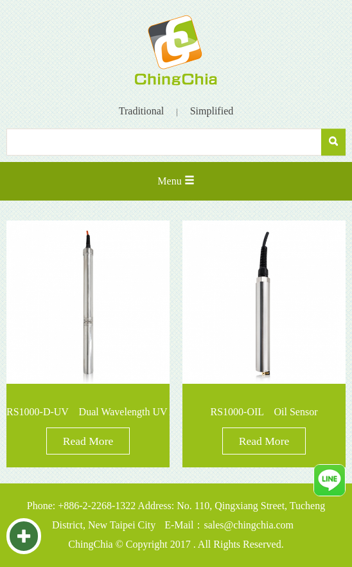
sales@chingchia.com (249, 524)
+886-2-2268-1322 (97, 505)
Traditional (141, 110)
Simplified (212, 110)
